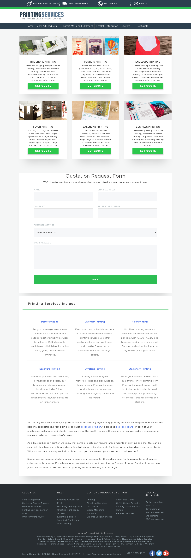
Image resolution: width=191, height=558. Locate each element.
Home (29, 26)
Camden (107, 536)
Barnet (40, 536)
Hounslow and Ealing (132, 539)
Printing (91, 499)
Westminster (114, 546)
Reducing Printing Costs (69, 506)
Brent (70, 536)
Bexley (89, 536)
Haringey (116, 539)
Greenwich (68, 539)
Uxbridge (139, 544)
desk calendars (124, 426)
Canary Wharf (119, 536)
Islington (148, 539)
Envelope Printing (94, 369)
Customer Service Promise (35, 503)
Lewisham (119, 541)
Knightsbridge (96, 541)
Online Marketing (154, 502)
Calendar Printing (95, 321)
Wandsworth (100, 546)
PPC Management (154, 519)
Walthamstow (85, 546)
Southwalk (98, 544)
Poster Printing (50, 321)
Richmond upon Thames (61, 544)
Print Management (31, 499)
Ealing (51, 539)
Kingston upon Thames (76, 541)
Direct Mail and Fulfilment (78, 26)
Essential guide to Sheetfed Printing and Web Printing (68, 520)
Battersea (79, 536)
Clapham (148, 536)
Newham (146, 541)
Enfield (58, 539)
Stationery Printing (140, 369)
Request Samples (125, 513)
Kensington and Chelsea (51, 541)
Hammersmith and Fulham (98, 539)
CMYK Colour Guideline (128, 503)
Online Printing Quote (33, 517)
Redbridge (42, 544)
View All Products (48, 26)
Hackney (79, 539)
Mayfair (128, 541)
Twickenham (127, 544)
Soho (76, 544)
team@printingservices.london (103, 554)
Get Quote (142, 26)
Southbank (86, 544)
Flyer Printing (140, 321)
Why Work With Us (32, 506)
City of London (135, 536)
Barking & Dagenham (55, 536)
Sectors (127, 26)
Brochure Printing (49, 369)
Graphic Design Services (99, 517)
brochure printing (91, 426)
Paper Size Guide (125, 499)
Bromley (98, 536)
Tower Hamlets (112, 544)
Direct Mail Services (97, 503)
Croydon (42, 539)
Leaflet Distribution (107, 26)
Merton (137, 541)
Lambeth (108, 541)
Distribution (93, 506)
